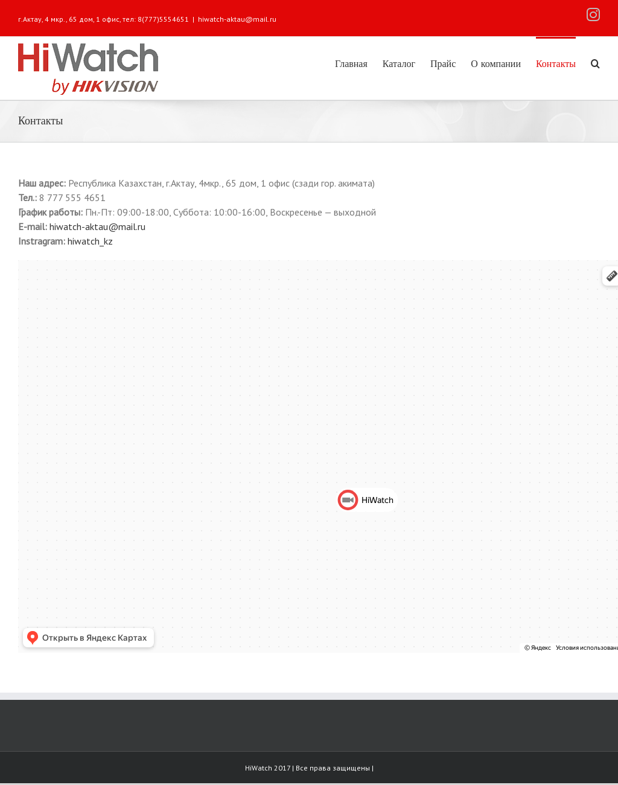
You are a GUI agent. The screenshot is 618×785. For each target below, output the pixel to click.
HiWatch (259, 767)
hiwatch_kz (90, 241)
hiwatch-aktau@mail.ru (237, 19)
